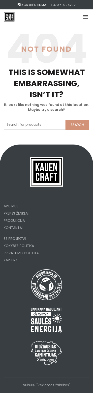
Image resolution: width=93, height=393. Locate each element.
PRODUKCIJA (14, 220)
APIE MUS (11, 206)
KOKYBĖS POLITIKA (19, 245)
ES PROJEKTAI (15, 238)
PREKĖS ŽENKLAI (16, 213)
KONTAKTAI (13, 227)
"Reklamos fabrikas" (53, 385)
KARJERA (11, 260)
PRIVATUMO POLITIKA (21, 252)
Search (77, 124)
